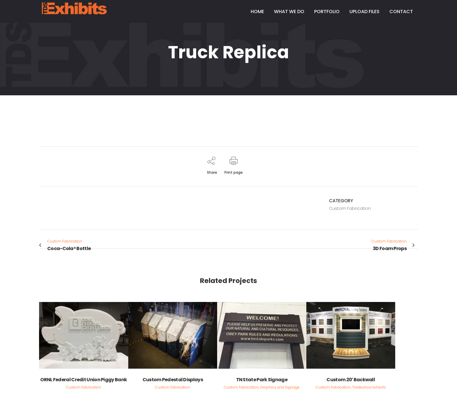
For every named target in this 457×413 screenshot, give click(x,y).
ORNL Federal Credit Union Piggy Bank (83, 379)
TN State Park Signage (261, 379)
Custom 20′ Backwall (350, 379)
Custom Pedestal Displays (173, 379)
